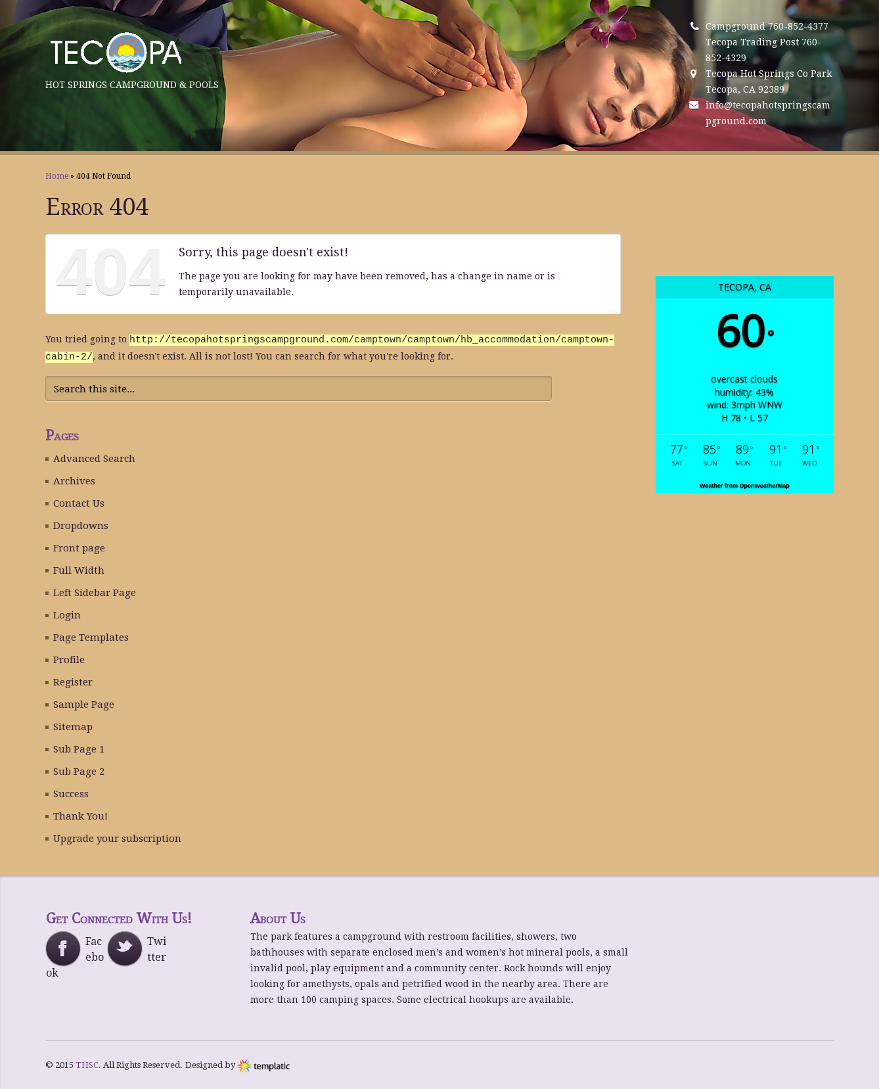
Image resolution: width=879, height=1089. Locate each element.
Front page (79, 547)
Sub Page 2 (78, 770)
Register (73, 681)
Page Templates (91, 636)
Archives (74, 480)
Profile (69, 658)
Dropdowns (80, 524)
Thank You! (80, 815)
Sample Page (83, 703)
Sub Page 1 (78, 748)
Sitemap (73, 725)
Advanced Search (94, 457)
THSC (87, 1064)
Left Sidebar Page (94, 591)
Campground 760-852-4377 (767, 26)
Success (71, 793)
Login (67, 614)
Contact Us (78, 502)
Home (56, 176)
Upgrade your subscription (117, 837)
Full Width (78, 569)
